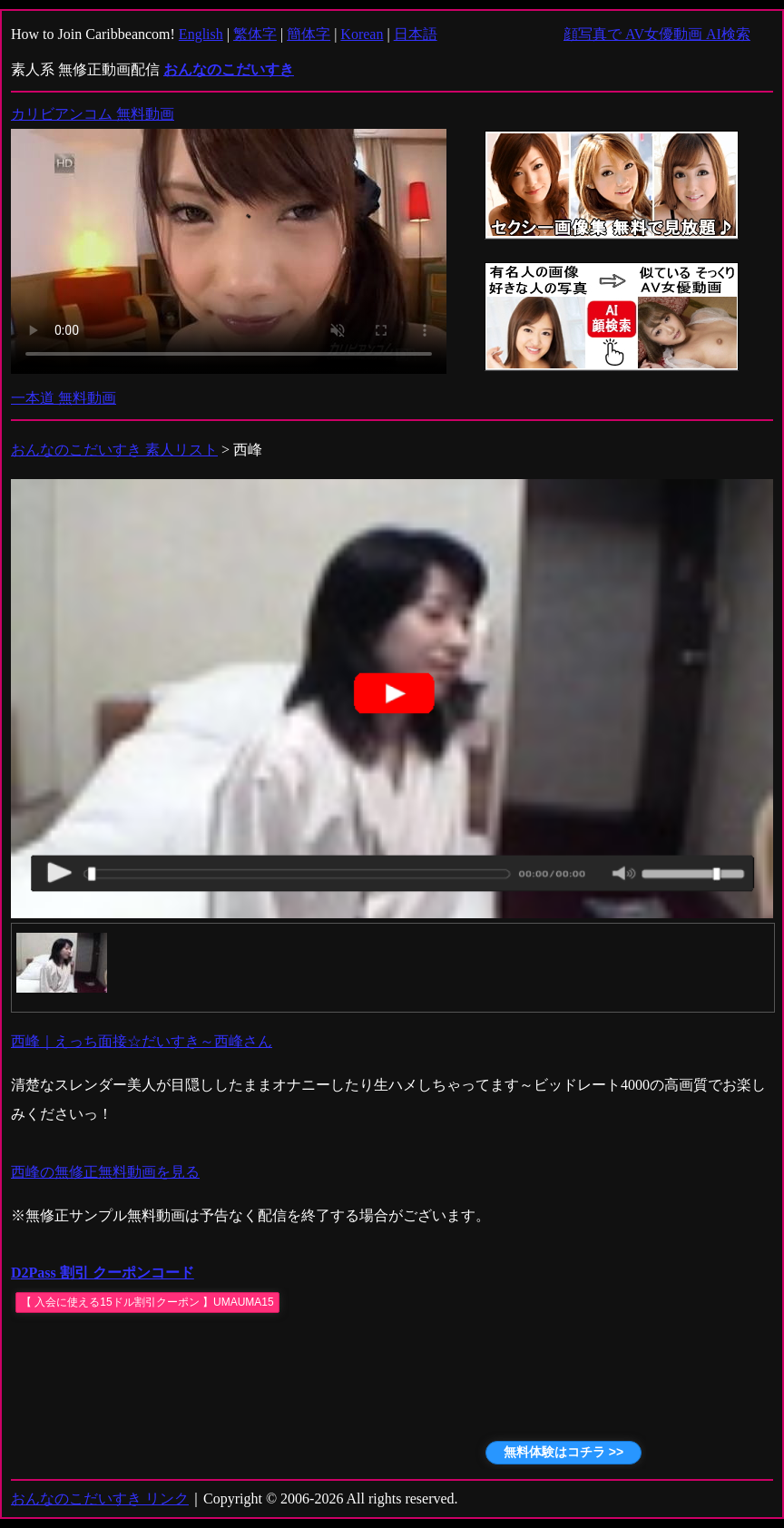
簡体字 (308, 34)
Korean (361, 34)
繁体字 (255, 34)
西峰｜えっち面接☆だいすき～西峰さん (141, 1041)
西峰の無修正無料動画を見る (105, 1172)
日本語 (415, 34)
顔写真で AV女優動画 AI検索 (657, 34)
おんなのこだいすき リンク (100, 1498)
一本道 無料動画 (63, 398)
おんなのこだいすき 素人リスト (114, 449)
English (201, 34)
